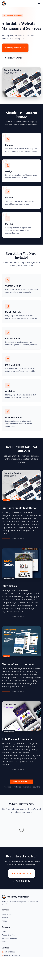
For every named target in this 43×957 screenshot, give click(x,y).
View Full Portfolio (21, 782)
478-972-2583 (9, 930)
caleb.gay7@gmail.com (12, 934)
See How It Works (13, 58)
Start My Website (15, 48)
